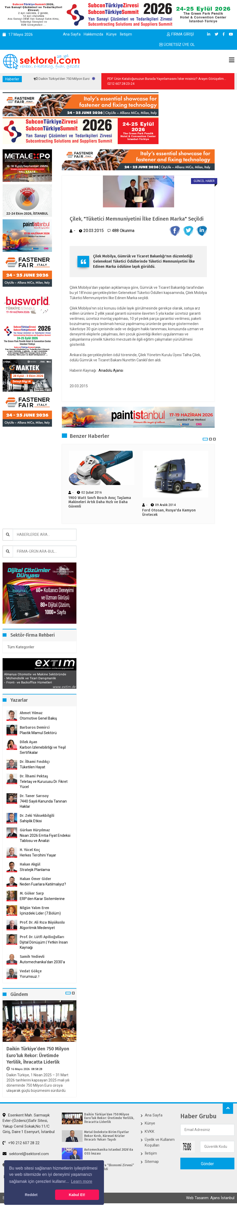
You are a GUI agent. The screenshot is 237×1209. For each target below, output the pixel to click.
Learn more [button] (81, 1181)
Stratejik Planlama (35, 870)
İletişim (126, 34)
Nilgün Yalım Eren (34, 908)
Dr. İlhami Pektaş (34, 776)
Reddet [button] (31, 1195)
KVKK (149, 1131)
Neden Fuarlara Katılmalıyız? (43, 884)
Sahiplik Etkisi (31, 821)
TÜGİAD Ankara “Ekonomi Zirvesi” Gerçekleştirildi (109, 1167)
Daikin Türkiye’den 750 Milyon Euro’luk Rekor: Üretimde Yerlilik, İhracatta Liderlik (37, 1055)
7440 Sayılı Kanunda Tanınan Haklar (43, 804)
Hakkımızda (93, 34)
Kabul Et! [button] (77, 1195)
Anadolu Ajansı (110, 370)
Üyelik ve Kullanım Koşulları (160, 1142)
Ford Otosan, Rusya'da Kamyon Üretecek (169, 512)
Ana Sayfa (72, 34)
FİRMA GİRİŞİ (180, 34)
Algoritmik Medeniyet (37, 928)
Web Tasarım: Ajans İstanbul (210, 1198)
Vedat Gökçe (31, 971)
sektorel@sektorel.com (26, 1153)
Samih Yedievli (32, 956)
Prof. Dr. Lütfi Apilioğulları (42, 937)
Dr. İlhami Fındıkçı (35, 762)
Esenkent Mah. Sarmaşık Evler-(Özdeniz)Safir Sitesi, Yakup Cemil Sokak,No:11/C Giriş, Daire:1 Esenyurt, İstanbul (29, 1123)
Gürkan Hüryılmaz (35, 830)
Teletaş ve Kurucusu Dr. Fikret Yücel (44, 784)
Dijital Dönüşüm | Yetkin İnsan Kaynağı (44, 945)
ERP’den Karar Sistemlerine (42, 899)
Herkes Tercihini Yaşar (38, 855)
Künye (111, 34)
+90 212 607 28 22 (21, 1143)
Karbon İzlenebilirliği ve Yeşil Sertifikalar (43, 750)
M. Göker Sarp (32, 893)
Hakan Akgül (30, 864)
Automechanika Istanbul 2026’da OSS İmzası (108, 1151)
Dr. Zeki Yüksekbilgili (37, 815)
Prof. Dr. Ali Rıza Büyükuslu (42, 922)
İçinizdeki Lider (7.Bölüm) (40, 913)
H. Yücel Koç (30, 850)
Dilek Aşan (28, 742)
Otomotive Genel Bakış (38, 718)
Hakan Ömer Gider (35, 879)
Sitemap (152, 1161)
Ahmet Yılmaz (31, 713)
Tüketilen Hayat (34, 767)
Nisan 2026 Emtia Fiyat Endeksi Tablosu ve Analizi (45, 838)
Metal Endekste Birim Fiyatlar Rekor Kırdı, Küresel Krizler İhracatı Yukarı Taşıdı (106, 1135)
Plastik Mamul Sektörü (38, 733)
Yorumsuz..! (29, 976)
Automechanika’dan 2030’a (42, 962)
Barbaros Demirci (35, 727)
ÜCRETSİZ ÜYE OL (177, 44)
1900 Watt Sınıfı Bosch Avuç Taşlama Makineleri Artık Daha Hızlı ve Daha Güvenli (99, 502)
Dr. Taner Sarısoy (34, 796)
